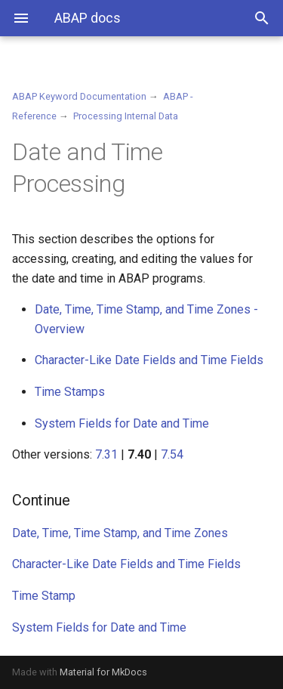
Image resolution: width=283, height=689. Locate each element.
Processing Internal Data (125, 116)
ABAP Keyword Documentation (79, 96)
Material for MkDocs (103, 672)
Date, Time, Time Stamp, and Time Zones (120, 533)
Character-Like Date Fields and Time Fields (149, 360)
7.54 (172, 454)
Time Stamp (43, 596)
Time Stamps (70, 392)
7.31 (106, 454)
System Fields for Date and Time (122, 423)
